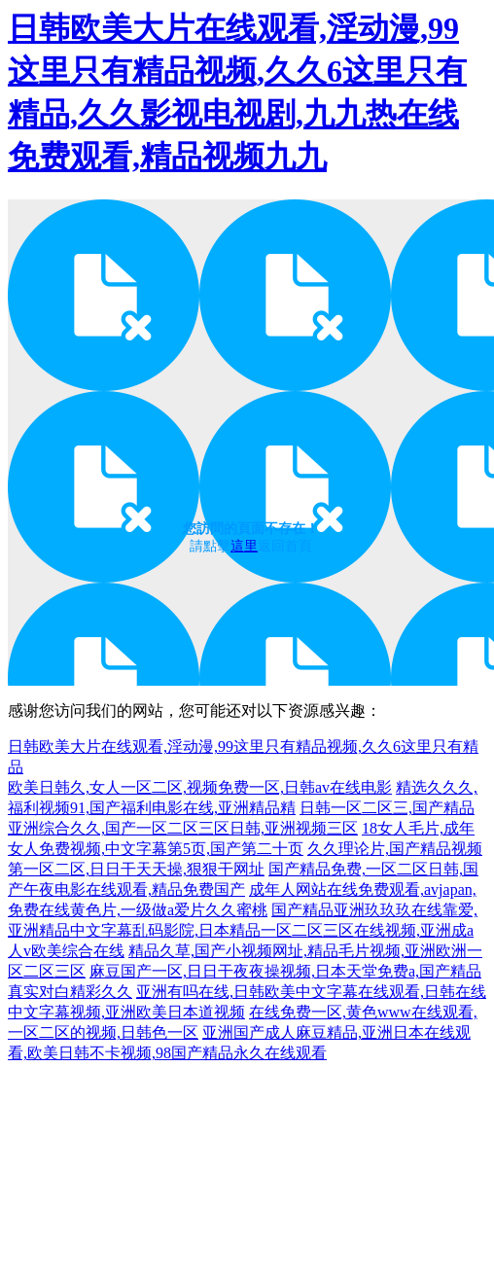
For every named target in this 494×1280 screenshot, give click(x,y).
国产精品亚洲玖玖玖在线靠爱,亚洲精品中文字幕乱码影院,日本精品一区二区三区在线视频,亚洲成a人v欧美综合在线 (242, 930)
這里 (244, 546)
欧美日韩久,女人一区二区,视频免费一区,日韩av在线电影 (200, 787)
